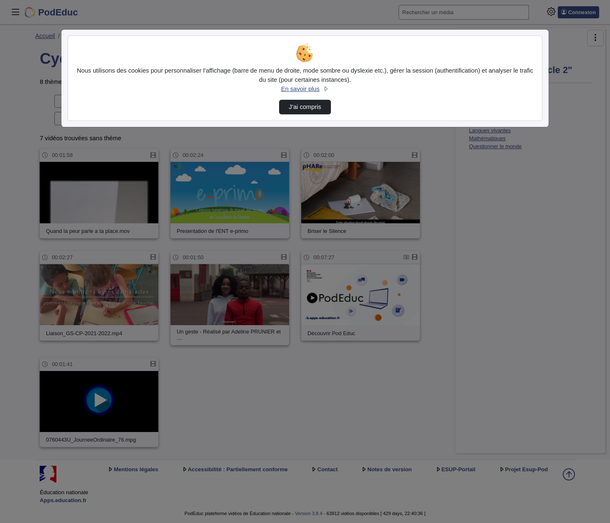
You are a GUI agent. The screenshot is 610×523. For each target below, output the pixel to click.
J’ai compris (305, 107)
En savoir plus (305, 88)
